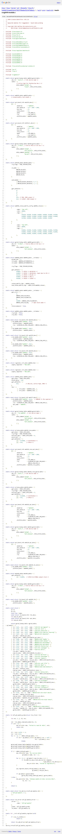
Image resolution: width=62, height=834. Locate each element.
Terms (19, 831)
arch (39, 10)
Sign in (58, 2)
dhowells (24, 8)
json (59, 831)
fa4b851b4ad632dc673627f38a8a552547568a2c (18, 10)
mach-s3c (50, 10)
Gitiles (10, 831)
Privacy (14, 831)
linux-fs (30, 8)
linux (3, 8)
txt (55, 831)
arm (43, 10)
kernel (13, 8)
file (35, 16)
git (18, 8)
